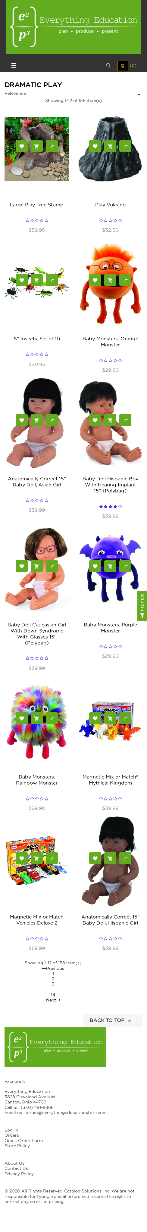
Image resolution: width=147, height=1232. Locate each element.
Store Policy (17, 1146)
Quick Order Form (24, 1141)
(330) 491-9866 (37, 1108)
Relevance (15, 93)
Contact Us (16, 1169)
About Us (14, 1163)
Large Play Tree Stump (37, 204)
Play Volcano (110, 204)
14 (53, 995)
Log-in (11, 1130)
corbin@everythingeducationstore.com (65, 1113)
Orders (12, 1135)
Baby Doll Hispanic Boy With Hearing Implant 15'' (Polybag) (110, 484)
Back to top (111, 1020)
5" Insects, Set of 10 (37, 338)
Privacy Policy (19, 1174)
